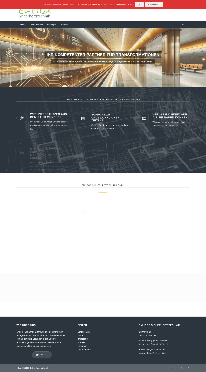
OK (139, 4)
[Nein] (202, 4)
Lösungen (82, 346)
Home (80, 335)
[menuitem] (22, 24)
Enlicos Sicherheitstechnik (39, 368)
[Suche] (183, 24)
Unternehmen (84, 349)
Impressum (83, 339)
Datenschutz (84, 332)
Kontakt (81, 342)
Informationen (154, 4)
